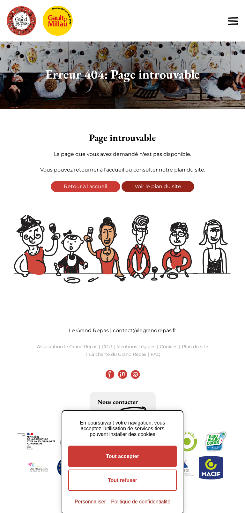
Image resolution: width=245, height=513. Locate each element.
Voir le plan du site (158, 186)
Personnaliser (90, 501)
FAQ (155, 354)
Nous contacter (117, 402)
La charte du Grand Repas (117, 354)
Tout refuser (122, 480)
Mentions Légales (135, 346)
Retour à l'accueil (85, 186)
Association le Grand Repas (67, 346)
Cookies (168, 346)
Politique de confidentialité (140, 501)
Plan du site (195, 346)
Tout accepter (122, 456)
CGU (107, 346)
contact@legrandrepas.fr (144, 330)
